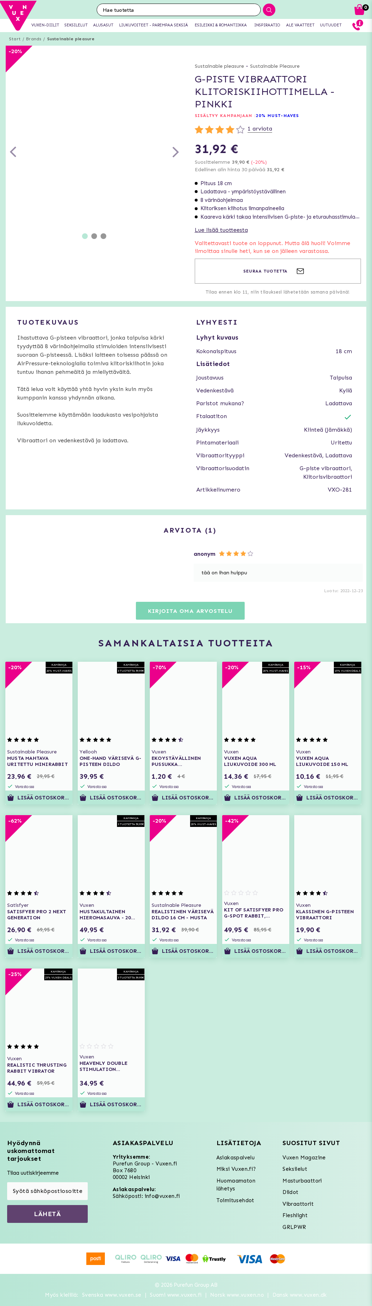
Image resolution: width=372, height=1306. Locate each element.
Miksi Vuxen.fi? (236, 1169)
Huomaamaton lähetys (235, 1185)
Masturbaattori (302, 1181)
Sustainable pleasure (71, 38)
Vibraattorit (298, 1204)
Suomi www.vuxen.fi (176, 1295)
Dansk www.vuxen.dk (299, 1295)
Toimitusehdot (235, 1200)
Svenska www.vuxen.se (112, 1295)
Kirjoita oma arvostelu (190, 611)
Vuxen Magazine (304, 1157)
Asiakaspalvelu (235, 1157)
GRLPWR (294, 1227)
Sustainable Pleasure (275, 66)
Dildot (290, 1192)
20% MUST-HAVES (277, 115)
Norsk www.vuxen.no (237, 1295)
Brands (33, 38)
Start (15, 38)
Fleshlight (294, 1215)
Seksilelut (294, 1169)
